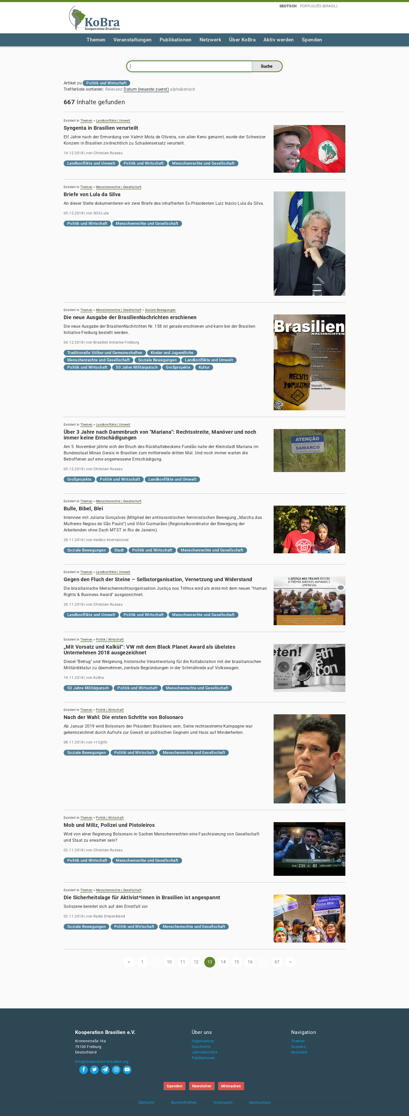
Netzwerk (210, 40)
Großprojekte (178, 367)
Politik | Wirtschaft (110, 639)
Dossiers (298, 1047)
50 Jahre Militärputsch (137, 367)
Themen (96, 40)
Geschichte (201, 1047)
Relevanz (114, 89)
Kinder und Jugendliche (172, 352)
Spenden (312, 40)
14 (223, 961)
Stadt (119, 550)
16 (250, 961)
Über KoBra (242, 40)
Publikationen (176, 40)
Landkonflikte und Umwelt (91, 163)
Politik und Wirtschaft (144, 163)
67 (277, 961)
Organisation (203, 1041)
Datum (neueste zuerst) (146, 89)
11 (182, 961)
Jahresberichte (205, 1052)
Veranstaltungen (132, 40)
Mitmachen (231, 1086)
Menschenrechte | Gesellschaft (119, 187)
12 (196, 961)
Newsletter (202, 1086)
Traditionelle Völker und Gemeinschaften (104, 352)
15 (236, 961)
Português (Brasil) (319, 6)
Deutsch (288, 6)
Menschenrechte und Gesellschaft (203, 163)
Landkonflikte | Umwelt (113, 120)
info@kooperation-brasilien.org (102, 1061)
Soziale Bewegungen (160, 310)
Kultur (204, 367)
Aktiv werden (278, 40)
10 (169, 961)
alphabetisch (182, 89)
